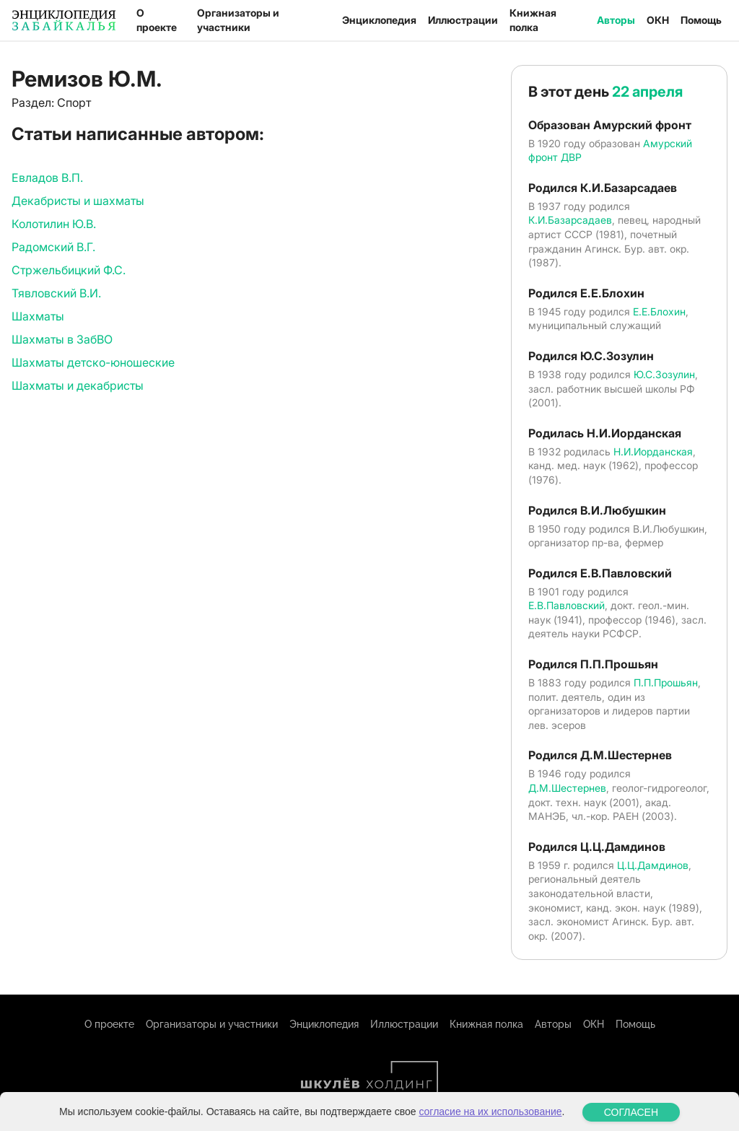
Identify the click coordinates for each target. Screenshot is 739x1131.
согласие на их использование (490, 1121)
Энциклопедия (379, 20)
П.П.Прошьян (666, 682)
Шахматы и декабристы (78, 385)
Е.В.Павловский (566, 605)
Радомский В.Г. (53, 247)
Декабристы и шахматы (78, 200)
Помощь (701, 20)
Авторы (616, 20)
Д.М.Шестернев (567, 788)
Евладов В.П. (47, 177)
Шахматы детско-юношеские (93, 362)
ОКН (658, 20)
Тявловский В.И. (56, 293)
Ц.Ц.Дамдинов (652, 865)
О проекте (156, 19)
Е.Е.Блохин (659, 311)
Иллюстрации (463, 20)
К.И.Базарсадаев (570, 220)
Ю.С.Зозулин (664, 374)
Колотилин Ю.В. (54, 224)
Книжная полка (533, 19)
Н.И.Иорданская (653, 451)
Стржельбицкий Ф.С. (69, 270)
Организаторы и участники (238, 19)
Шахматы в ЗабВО (62, 339)
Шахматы (38, 316)
